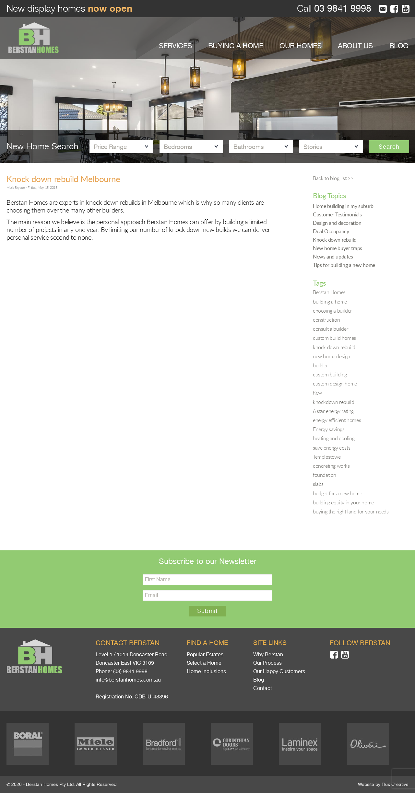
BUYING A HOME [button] (235, 46)
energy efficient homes (337, 420)
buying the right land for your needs (351, 511)
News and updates (333, 256)
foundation (324, 474)
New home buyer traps (337, 248)
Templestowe (327, 456)
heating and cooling (333, 438)
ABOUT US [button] (355, 46)
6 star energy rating (333, 411)
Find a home (207, 643)
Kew (317, 392)
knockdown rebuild (333, 402)
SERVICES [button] (175, 46)
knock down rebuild (334, 347)
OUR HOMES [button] (300, 46)
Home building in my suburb (343, 206)
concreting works (331, 465)
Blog (258, 680)
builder (320, 365)
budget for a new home (337, 493)
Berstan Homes (329, 292)
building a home (330, 301)
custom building (330, 374)
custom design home (335, 383)
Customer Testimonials (337, 214)
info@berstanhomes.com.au (128, 680)
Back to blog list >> (333, 178)
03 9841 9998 (341, 8)
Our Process (267, 663)
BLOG (399, 46)
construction (326, 319)
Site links (270, 643)
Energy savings (328, 429)
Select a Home (204, 663)
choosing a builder (332, 310)
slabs (318, 484)
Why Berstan (268, 655)
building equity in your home (343, 502)
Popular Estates (205, 655)
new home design (331, 356)
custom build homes (334, 337)
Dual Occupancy (331, 231)
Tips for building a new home (344, 265)
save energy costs (331, 447)
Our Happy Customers (279, 671)
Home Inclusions (206, 671)
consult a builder (330, 328)
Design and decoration (337, 222)
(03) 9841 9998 (130, 671)
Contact (262, 688)
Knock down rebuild (335, 239)
